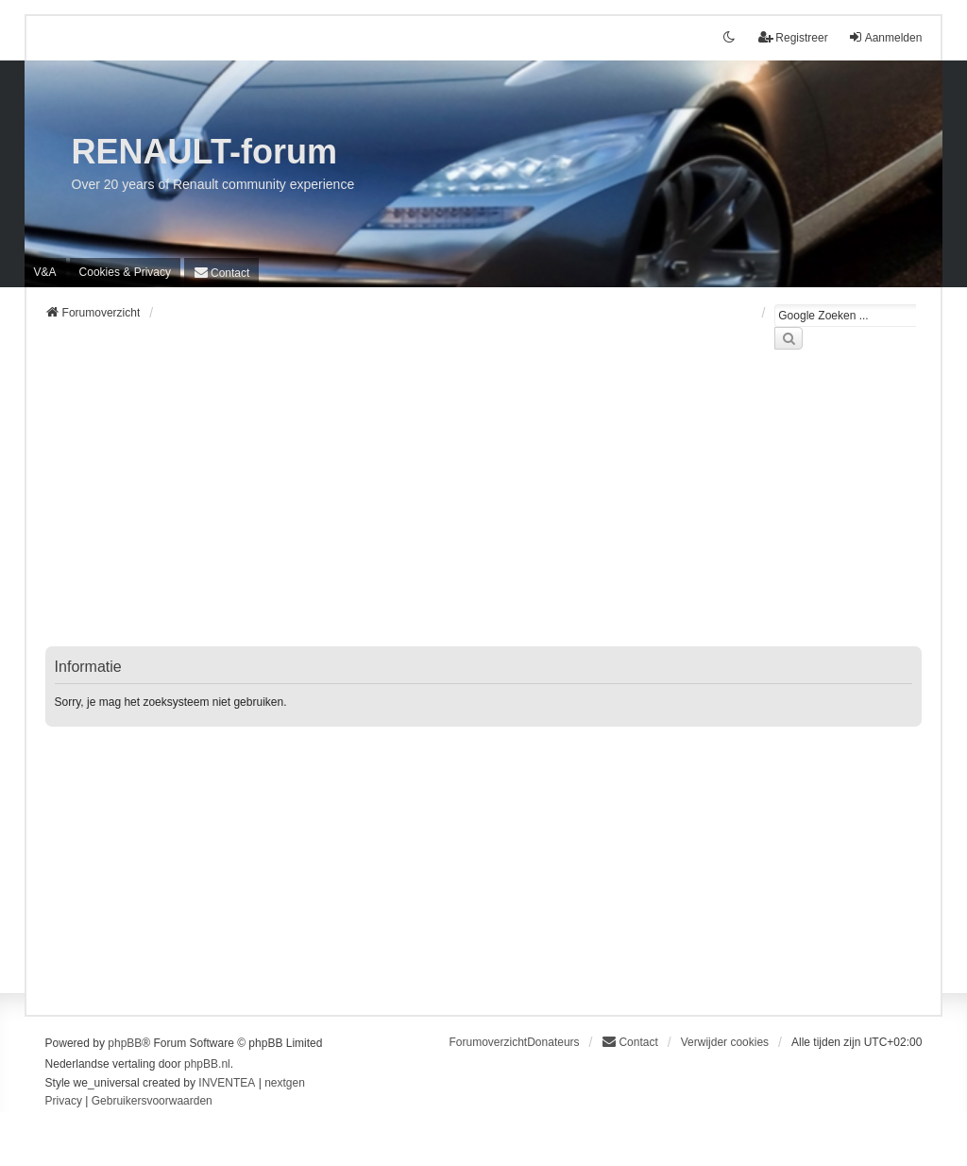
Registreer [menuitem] (792, 37)
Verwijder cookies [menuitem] (725, 1042)
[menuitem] (125, 272)
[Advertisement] (484, 509)
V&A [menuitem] (45, 272)
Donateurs (553, 1042)
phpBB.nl (207, 1064)
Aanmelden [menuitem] (885, 37)
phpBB (125, 1043)
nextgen (284, 1082)
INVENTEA (226, 1082)
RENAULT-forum (204, 151)
